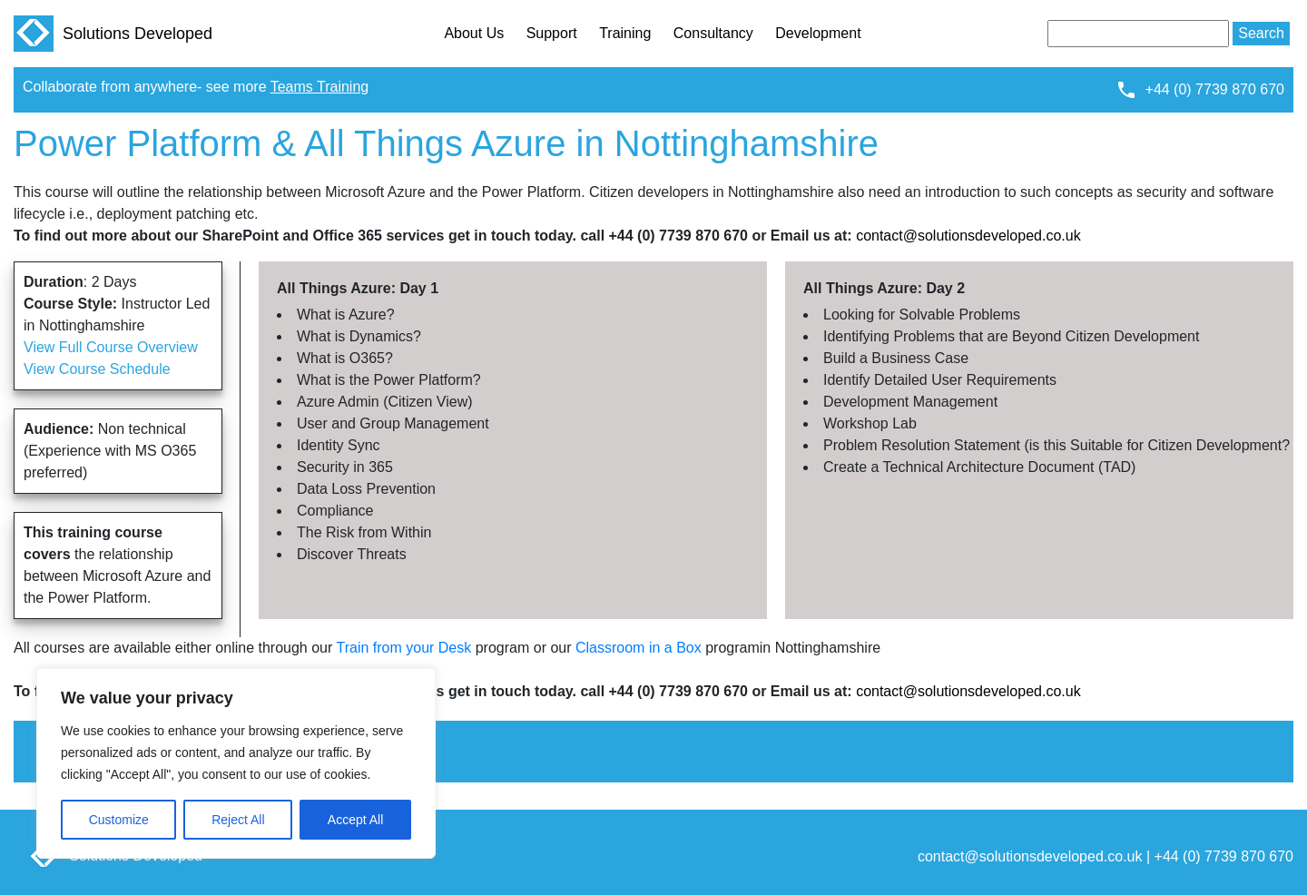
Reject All (237, 819)
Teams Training (319, 86)
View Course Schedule (97, 369)
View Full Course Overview (111, 347)
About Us (474, 33)
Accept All (355, 819)
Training (625, 33)
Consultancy (713, 33)
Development (817, 33)
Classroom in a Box (638, 647)
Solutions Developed (113, 33)
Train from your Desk (403, 647)
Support (551, 33)
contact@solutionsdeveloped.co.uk (968, 235)
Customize (119, 819)
